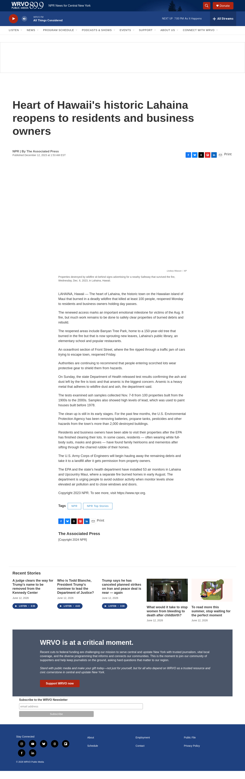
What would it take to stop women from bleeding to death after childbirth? (167, 619)
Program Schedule (58, 38)
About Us (167, 38)
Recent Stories (26, 581)
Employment (143, 745)
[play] (13, 27)
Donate (227, 10)
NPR (75, 514)
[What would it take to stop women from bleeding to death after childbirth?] (167, 598)
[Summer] (122, 65)
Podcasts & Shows (97, 38)
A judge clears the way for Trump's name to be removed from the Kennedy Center (32, 594)
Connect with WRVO (199, 38)
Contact (140, 754)
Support (146, 38)
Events (125, 38)
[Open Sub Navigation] (21, 38)
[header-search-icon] (208, 9)
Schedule (92, 754)
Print (228, 162)
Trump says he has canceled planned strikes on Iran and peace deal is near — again (121, 594)
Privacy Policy (192, 754)
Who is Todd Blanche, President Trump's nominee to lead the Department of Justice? (75, 594)
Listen (14, 38)
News (31, 38)
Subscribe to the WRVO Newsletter (43, 707)
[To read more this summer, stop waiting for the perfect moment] (212, 598)
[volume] (24, 27)
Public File (190, 745)
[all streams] (223, 26)
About (90, 745)
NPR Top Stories (98, 514)
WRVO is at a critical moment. (86, 650)
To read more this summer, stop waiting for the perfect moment (211, 619)
